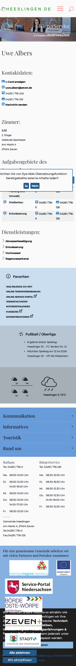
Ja (26, 186)
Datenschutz (37, 660)
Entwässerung (18, 213)
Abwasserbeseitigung (17, 241)
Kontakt (30, 655)
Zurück (8, 21)
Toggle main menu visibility (61, 6)
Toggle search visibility (72, 6)
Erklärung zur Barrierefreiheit (55, 655)
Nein (35, 186)
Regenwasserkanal (15, 258)
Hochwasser (11, 253)
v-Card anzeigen (13, 81)
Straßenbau (16, 202)
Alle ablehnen (19, 653)
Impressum (20, 660)
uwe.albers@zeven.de (17, 87)
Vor (15, 21)
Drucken (18, 655)
